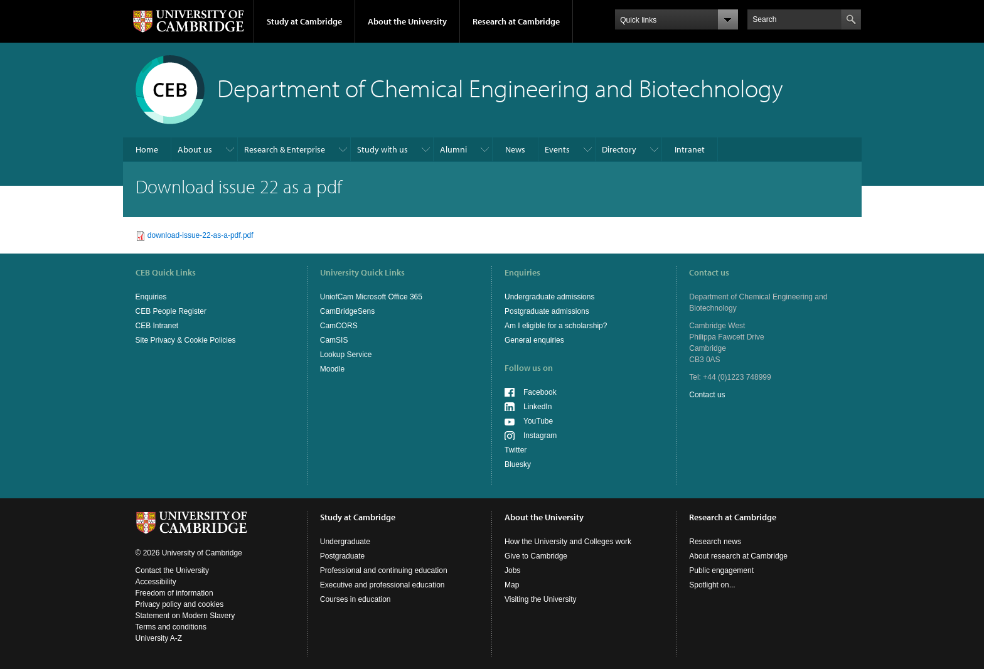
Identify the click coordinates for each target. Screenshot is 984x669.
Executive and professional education (382, 585)
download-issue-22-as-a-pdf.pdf (200, 235)
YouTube (538, 421)
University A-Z (159, 638)
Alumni (453, 149)
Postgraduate (342, 556)
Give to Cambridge (536, 556)
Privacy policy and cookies (180, 604)
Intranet (690, 149)
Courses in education (355, 599)
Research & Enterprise (284, 149)
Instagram (540, 435)
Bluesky (518, 464)
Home (147, 149)
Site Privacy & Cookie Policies (186, 340)
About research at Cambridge (738, 556)
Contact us (707, 394)
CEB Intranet (157, 325)
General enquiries (534, 340)
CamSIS (334, 340)
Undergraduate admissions (549, 296)
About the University (407, 21)
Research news (715, 541)
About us (195, 149)
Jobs (512, 570)
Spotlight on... (712, 585)
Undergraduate (345, 541)
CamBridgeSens (347, 311)
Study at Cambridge (304, 21)
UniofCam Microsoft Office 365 (371, 296)
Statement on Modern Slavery (185, 615)
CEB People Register (171, 311)
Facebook (540, 392)
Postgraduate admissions (547, 311)
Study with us (382, 149)
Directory (619, 149)
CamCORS (339, 325)
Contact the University (172, 570)
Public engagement (721, 570)
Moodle (332, 369)
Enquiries (151, 296)
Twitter (516, 450)
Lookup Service (346, 354)
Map (512, 585)
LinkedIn (537, 406)
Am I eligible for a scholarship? (556, 325)
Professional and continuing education (383, 570)
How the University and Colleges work (568, 541)
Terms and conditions (171, 627)
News (515, 149)
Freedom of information (174, 593)
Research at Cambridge (516, 21)
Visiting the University (541, 599)
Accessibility (156, 581)
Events (557, 149)
